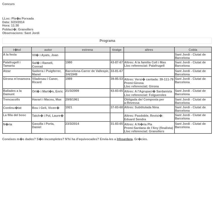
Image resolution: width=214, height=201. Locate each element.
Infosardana (125, 139)
